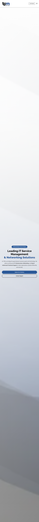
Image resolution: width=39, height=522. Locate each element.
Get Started (32, 3)
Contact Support (19, 276)
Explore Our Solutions (19, 272)
